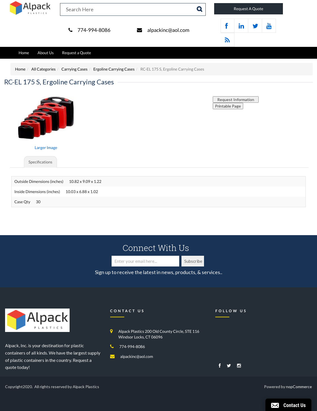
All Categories (43, 69)
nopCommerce (299, 386)
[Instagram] (239, 366)
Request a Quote (76, 52)
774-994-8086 (93, 30)
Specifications (40, 161)
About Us (45, 52)
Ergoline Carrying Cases (113, 69)
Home (24, 52)
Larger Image (46, 147)
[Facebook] (220, 366)
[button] (288, 405)
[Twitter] (229, 366)
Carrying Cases (74, 69)
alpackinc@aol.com (168, 30)
